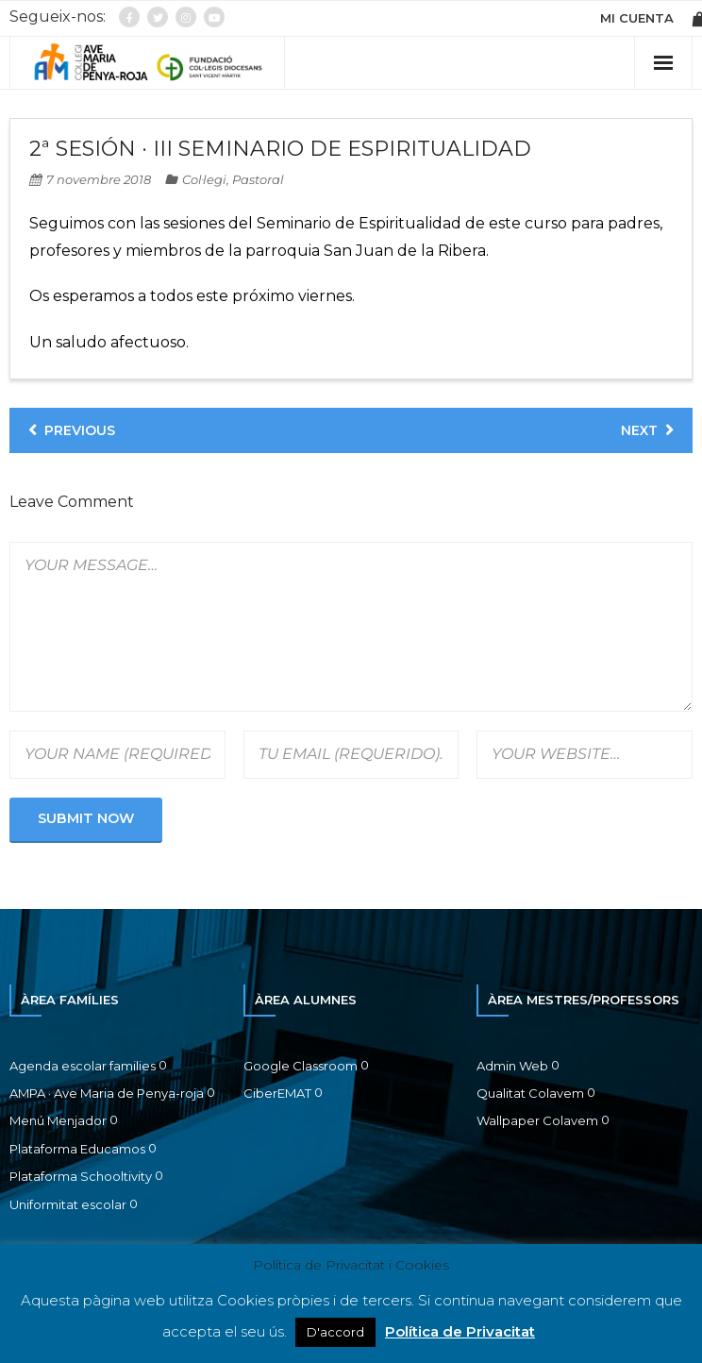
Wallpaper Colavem (537, 1120)
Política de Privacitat (460, 1331)
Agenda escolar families (82, 1065)
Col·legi (204, 179)
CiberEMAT (277, 1093)
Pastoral (258, 179)
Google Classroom (300, 1065)
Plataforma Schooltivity (80, 1176)
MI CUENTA (637, 17)
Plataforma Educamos (77, 1148)
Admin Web (512, 1065)
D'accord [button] (335, 1331)
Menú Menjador (58, 1120)
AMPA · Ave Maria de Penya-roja (106, 1093)
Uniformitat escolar (67, 1204)
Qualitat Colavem (530, 1093)
